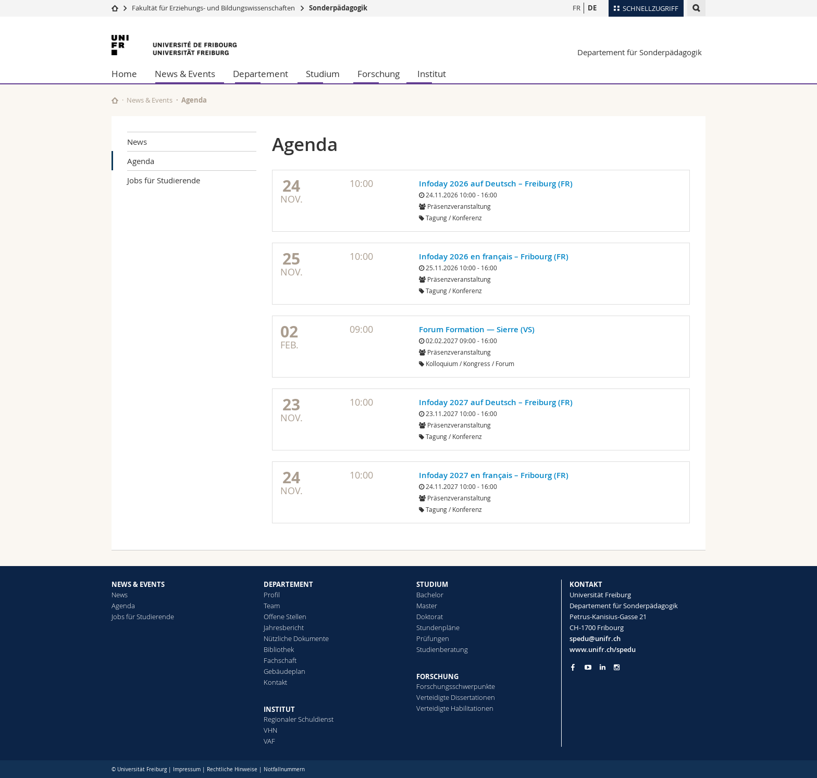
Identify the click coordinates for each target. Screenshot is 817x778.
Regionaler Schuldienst (298, 719)
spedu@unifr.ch (595, 638)
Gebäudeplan (284, 671)
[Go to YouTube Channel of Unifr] (588, 667)
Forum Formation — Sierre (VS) (477, 329)
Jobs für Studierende (163, 180)
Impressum (187, 769)
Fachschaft (280, 660)
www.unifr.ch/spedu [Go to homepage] (603, 649)
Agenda (140, 161)
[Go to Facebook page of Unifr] (573, 667)
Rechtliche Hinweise (232, 769)
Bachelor (429, 594)
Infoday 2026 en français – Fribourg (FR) (493, 256)
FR (576, 7)
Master (426, 605)
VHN (270, 730)
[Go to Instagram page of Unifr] (617, 667)
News (137, 141)
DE (592, 7)
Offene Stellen (285, 616)
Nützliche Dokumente (296, 638)
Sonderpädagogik (338, 7)
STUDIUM (432, 584)
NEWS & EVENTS (138, 584)
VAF (269, 741)
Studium (323, 74)
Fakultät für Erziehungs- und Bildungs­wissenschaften (213, 7)
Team (272, 605)
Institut (431, 74)
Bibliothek (279, 649)
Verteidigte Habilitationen (454, 708)
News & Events (185, 74)
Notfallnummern (284, 769)
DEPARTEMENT (288, 584)
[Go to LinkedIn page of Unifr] (602, 667)
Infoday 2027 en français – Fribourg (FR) (493, 475)
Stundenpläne (438, 627)
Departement (260, 74)
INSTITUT (279, 709)
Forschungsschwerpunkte (455, 686)
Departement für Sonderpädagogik (639, 52)
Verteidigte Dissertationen (455, 697)
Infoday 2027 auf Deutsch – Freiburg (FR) (496, 402)
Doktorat (429, 616)
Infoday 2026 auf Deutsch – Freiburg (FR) (496, 183)
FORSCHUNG (437, 676)
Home (124, 74)
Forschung (378, 74)
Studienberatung (442, 649)
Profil (272, 594)
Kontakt (275, 682)
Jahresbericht (284, 627)
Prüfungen (432, 638)
